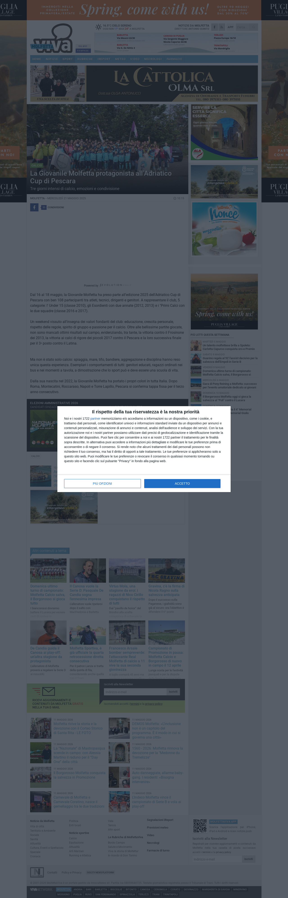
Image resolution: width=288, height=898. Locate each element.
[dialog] (144, 449)
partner (95, 418)
